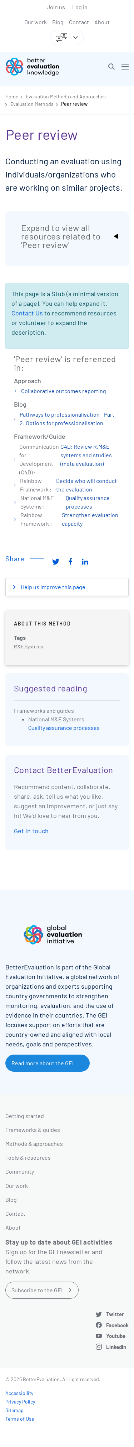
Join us (56, 7)
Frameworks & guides (32, 1129)
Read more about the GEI (42, 1063)
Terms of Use (19, 1419)
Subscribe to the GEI (37, 1290)
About (102, 22)
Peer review (74, 104)
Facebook (117, 1325)
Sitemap (14, 1410)
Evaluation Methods (32, 104)
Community (19, 1171)
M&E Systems (28, 646)
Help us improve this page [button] (52, 586)
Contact (79, 22)
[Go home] (39, 66)
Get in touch (31, 831)
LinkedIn (116, 1347)
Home (11, 96)
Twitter (115, 1314)
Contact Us (27, 313)
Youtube (115, 1336)
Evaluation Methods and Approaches (66, 96)
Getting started (24, 1115)
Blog (58, 22)
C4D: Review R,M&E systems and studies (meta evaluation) (86, 455)
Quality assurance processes (64, 727)
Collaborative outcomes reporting (63, 390)
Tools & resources (28, 1157)
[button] (111, 66)
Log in (80, 7)
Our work (35, 22)
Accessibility (19, 1393)
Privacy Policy (20, 1402)
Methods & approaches (34, 1143)
